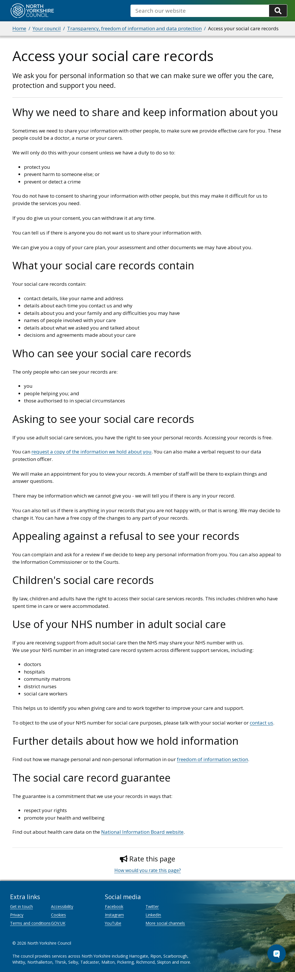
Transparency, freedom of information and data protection (134, 28)
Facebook (114, 906)
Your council (47, 28)
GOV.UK (58, 923)
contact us (261, 722)
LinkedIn (153, 915)
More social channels (165, 923)
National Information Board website (142, 832)
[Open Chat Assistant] (276, 953)
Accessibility (62, 906)
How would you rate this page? (147, 870)
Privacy (16, 915)
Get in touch (21, 906)
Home (19, 28)
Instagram (114, 915)
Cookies (58, 915)
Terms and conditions (30, 923)
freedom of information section (212, 759)
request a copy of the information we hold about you (91, 451)
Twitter (152, 906)
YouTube (113, 923)
